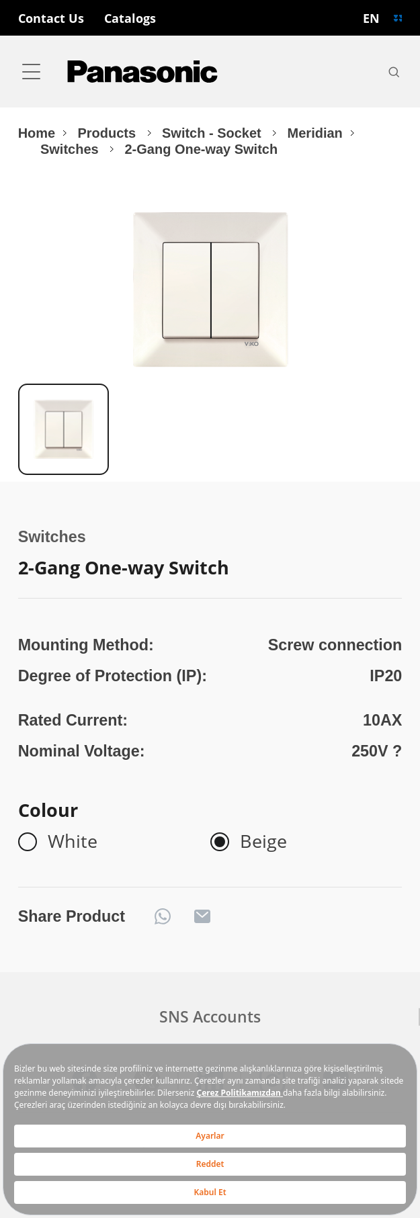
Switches (71, 149)
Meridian (315, 133)
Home (37, 133)
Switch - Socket (213, 133)
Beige (263, 841)
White (72, 841)
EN (371, 17)
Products (109, 133)
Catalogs (130, 18)
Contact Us (51, 18)
